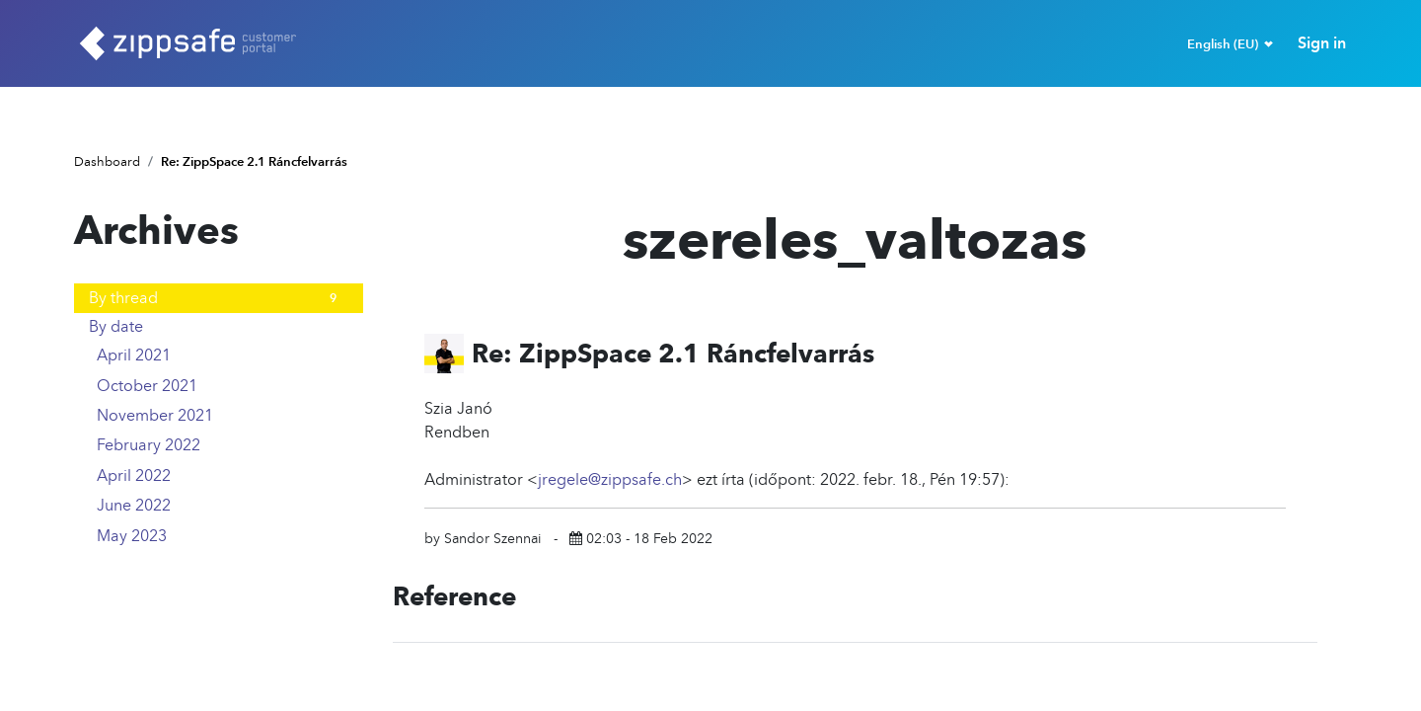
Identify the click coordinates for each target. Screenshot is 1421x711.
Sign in (1322, 43)
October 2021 (222, 386)
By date (116, 326)
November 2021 (222, 416)
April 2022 (222, 476)
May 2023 (222, 535)
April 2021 (222, 355)
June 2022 (222, 505)
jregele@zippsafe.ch (610, 479)
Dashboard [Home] (107, 161)
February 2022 (222, 445)
